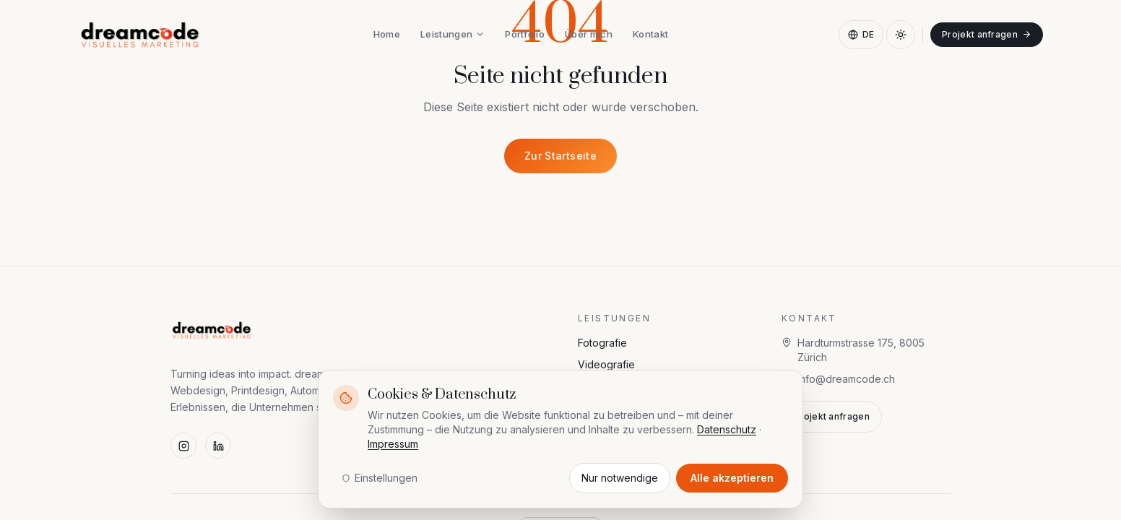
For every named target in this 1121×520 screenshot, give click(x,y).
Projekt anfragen (986, 34)
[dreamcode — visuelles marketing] (140, 35)
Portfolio (525, 34)
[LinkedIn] (218, 446)
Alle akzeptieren (732, 478)
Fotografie (602, 343)
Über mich (589, 34)
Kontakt (650, 34)
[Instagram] (183, 446)
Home (386, 34)
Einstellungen (379, 478)
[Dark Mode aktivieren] (900, 34)
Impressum (393, 444)
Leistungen (452, 34)
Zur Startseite (560, 156)
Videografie (606, 364)
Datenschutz (726, 429)
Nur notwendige (619, 478)
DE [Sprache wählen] (861, 34)
